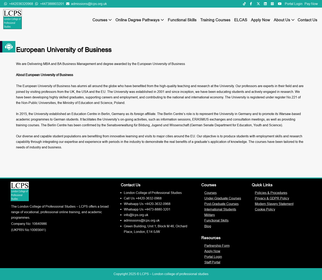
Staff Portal (212, 262)
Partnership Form (217, 245)
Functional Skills (182, 20)
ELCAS (240, 20)
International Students (220, 209)
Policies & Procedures (271, 193)
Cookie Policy (265, 209)
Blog (207, 226)
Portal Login (293, 4)
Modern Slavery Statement (274, 204)
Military (209, 215)
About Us (284, 20)
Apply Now (260, 20)
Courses (102, 20)
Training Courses (215, 20)
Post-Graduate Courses (221, 204)
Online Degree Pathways (139, 20)
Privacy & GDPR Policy (272, 198)
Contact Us (307, 20)
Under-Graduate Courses (222, 198)
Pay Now (311, 4)
